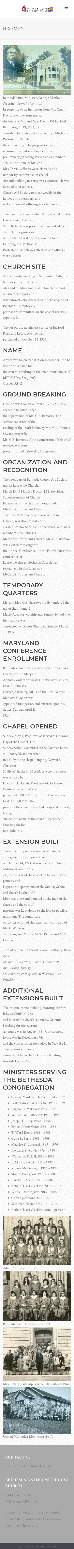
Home (31, 37)
